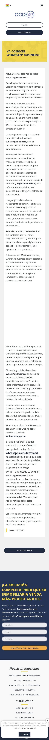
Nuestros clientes (25, 713)
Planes (24, 25)
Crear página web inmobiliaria (24, 648)
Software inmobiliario (24, 680)
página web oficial (26, 183)
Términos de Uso (28, 728)
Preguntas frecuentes (24, 690)
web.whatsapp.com (16, 436)
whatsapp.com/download (22, 453)
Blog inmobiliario (24, 708)
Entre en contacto (24, 717)
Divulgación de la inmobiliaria (24, 685)
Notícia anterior (24, 550)
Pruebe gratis (24, 32)
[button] (13, 5)
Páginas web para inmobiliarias (24, 675)
